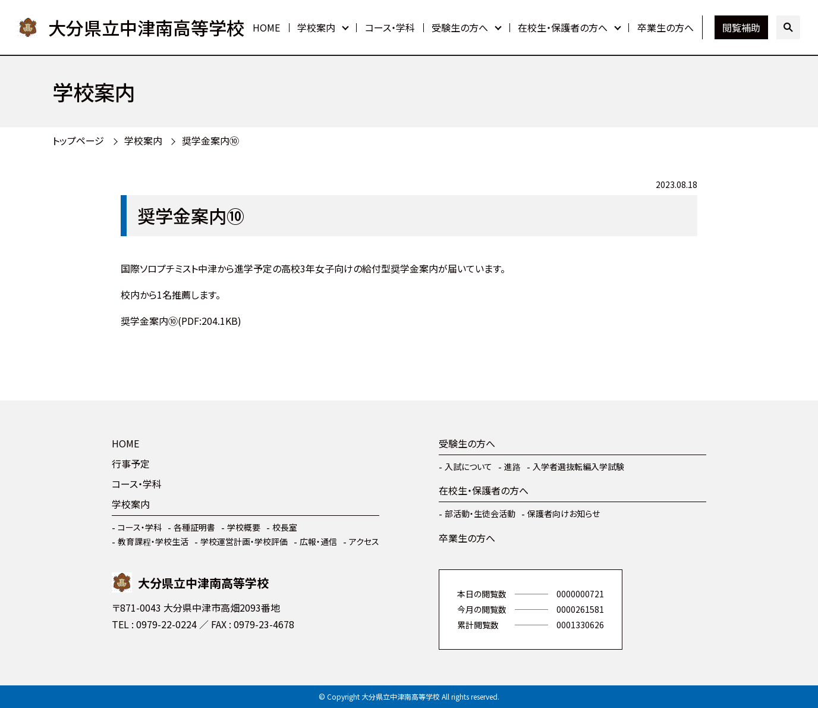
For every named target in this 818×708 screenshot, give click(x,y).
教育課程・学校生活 (153, 541)
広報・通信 (318, 541)
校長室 (284, 527)
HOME (266, 27)
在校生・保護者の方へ (563, 27)
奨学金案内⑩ (210, 140)
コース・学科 (390, 27)
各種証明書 (194, 527)
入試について (468, 466)
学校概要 (243, 527)
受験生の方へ (460, 27)
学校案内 (316, 27)
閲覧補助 (741, 27)
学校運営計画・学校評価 (244, 541)
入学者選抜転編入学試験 (578, 466)
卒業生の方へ (665, 27)
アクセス (364, 541)
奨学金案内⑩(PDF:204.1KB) (181, 321)
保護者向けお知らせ (563, 513)
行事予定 (131, 463)
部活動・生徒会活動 (480, 513)
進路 (512, 466)
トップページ (78, 140)
